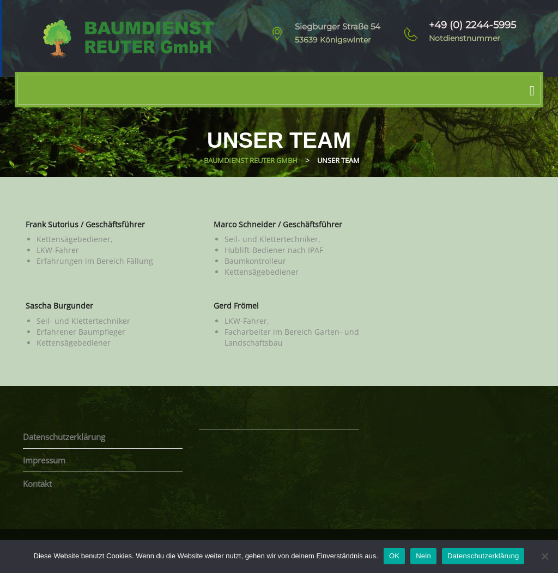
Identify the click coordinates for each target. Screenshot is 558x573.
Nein (423, 556)
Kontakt (37, 483)
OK (394, 556)
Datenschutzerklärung (64, 436)
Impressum (44, 460)
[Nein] (544, 556)
